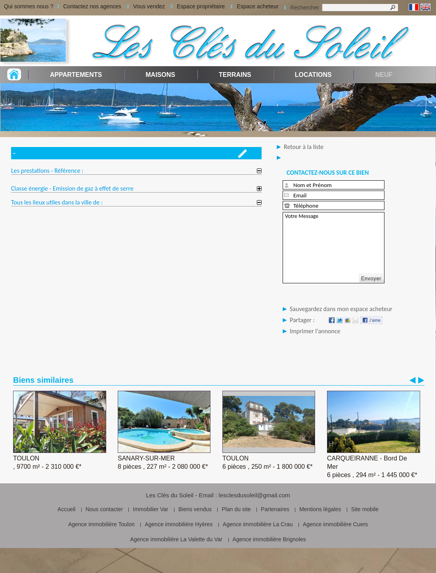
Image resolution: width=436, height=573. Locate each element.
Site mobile (365, 509)
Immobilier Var (150, 509)
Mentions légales (320, 509)
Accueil (66, 509)
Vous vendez (149, 6)
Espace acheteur (257, 6)
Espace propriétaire (201, 6)
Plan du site (236, 509)
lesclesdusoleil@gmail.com (254, 495)
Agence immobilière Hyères (178, 524)
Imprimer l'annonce (315, 331)
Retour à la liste (303, 147)
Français (414, 7)
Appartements (76, 74)
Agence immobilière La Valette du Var (176, 539)
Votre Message (333, 247)
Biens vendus (195, 509)
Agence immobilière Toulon (101, 524)
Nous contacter (104, 509)
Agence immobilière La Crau (258, 524)
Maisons (160, 74)
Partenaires (275, 509)
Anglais (425, 7)
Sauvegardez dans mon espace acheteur (341, 309)
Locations (313, 74)
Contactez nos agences (92, 6)
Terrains (235, 74)
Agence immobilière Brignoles (269, 539)
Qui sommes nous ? (29, 6)
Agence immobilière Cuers (335, 524)
